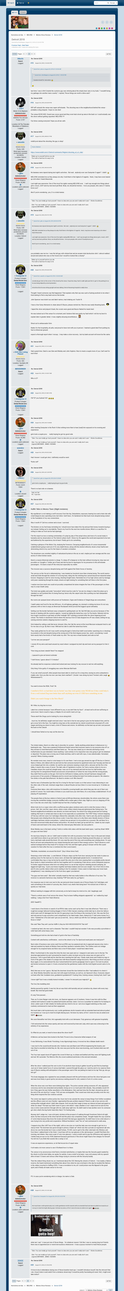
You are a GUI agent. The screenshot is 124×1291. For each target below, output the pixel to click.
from (33, 147)
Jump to (81, 1290)
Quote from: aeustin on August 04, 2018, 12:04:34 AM (48, 276)
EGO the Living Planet (21, 353)
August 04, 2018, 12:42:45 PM (43, 63)
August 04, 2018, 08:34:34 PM (43, 167)
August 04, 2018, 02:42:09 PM (43, 102)
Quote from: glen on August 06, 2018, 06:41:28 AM (47, 478)
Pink (112, 28)
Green (102, 28)
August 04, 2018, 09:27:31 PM (43, 215)
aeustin (21, 142)
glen (21, 173)
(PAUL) (21, 478)
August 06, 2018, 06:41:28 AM (43, 422)
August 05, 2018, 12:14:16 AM (43, 346)
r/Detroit (38, 147)
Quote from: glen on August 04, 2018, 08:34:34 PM (47, 221)
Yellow (107, 28)
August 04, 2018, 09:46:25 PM (43, 270)
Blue (104, 28)
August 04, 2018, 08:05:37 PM (43, 136)
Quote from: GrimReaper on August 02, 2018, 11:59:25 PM (50, 75)
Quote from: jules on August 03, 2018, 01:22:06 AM (47, 69)
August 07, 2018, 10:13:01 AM (43, 1190)
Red (99, 28)
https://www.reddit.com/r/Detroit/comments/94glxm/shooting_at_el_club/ (57, 152)
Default (96, 28)
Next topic (25, 45)
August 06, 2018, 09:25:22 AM (43, 452)
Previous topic (16, 45)
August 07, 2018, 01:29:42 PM (43, 1265)
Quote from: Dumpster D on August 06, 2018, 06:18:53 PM (49, 1196)
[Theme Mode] (28, 3)
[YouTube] (111, 22)
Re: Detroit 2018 (36, 59)
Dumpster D (21, 276)
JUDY (21, 108)
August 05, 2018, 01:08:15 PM (43, 393)
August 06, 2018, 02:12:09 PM (43, 472)
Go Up (14, 1281)
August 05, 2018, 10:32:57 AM (43, 373)
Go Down (15, 54)
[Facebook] (102, 22)
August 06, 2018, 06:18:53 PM (43, 504)
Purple (109, 28)
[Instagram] (107, 22)
